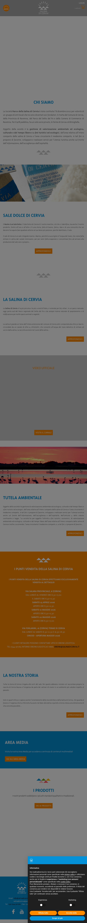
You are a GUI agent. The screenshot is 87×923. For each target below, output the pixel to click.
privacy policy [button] (70, 874)
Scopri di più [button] (57, 918)
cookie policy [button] (65, 882)
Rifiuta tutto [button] (43, 913)
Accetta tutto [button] (71, 913)
